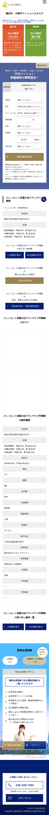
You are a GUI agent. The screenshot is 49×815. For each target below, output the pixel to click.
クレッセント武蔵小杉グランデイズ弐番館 (18, 22)
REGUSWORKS (40, 808)
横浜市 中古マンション (9, 20)
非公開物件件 (34, 255)
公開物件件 (15, 255)
